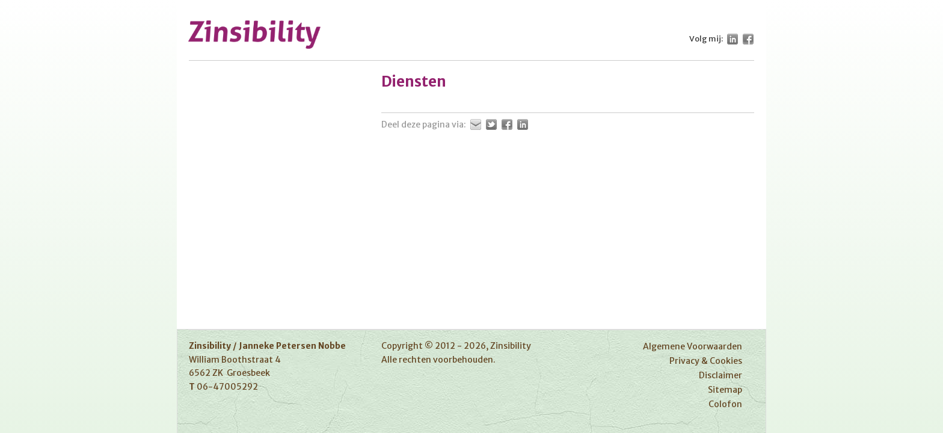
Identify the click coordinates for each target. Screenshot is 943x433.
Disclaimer (720, 375)
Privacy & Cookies (705, 360)
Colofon (725, 404)
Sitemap (725, 389)
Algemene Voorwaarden (692, 346)
